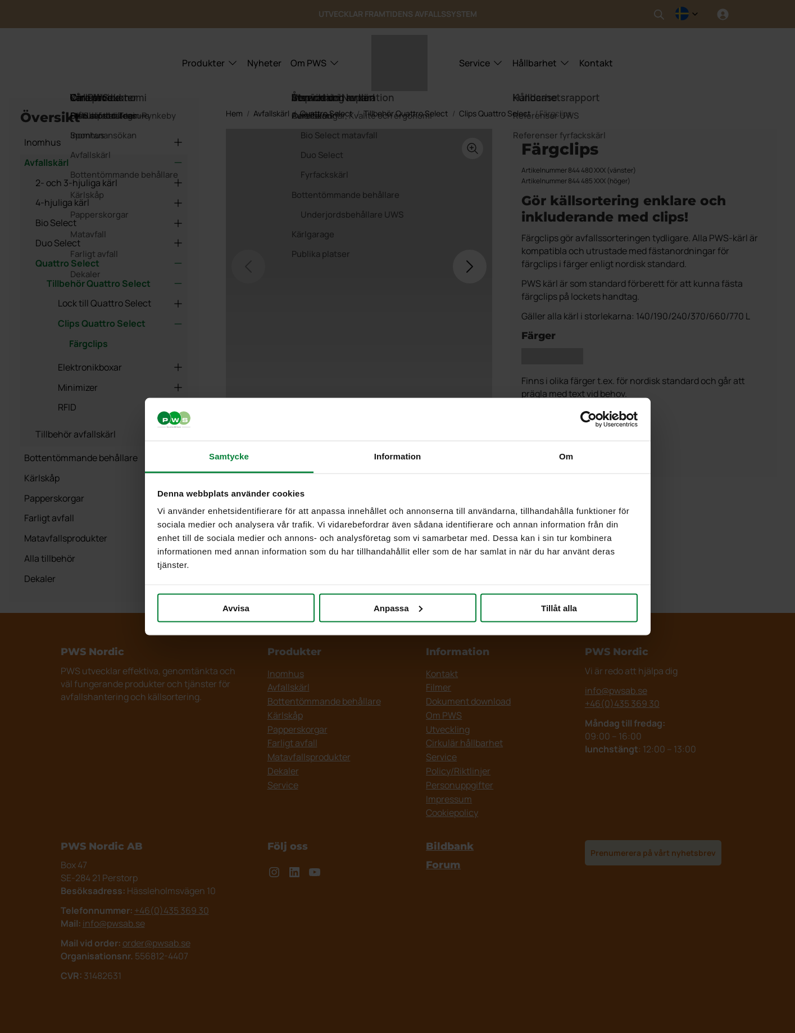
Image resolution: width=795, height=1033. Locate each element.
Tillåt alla (559, 607)
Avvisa (235, 607)
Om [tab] (566, 456)
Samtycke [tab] (229, 456)
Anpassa (398, 607)
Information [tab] (397, 456)
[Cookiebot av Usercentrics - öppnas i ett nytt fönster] (588, 419)
